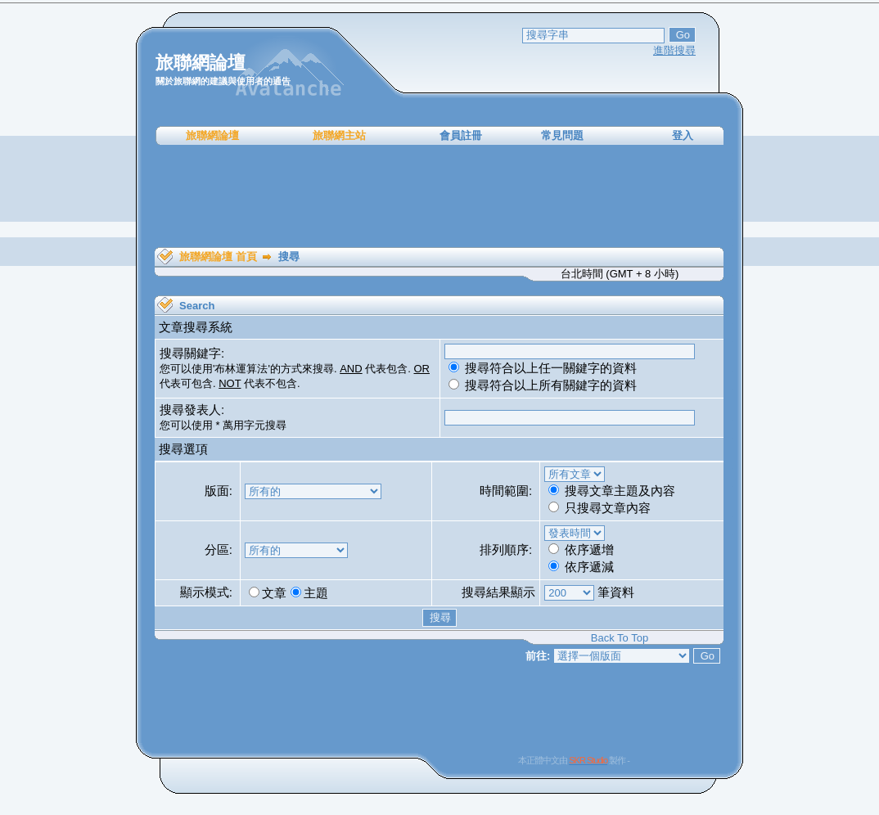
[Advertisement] (439, 196)
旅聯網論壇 (212, 135)
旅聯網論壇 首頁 (218, 256)
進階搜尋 (674, 50)
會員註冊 (461, 135)
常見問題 (562, 135)
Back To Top (619, 638)
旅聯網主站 (339, 135)
